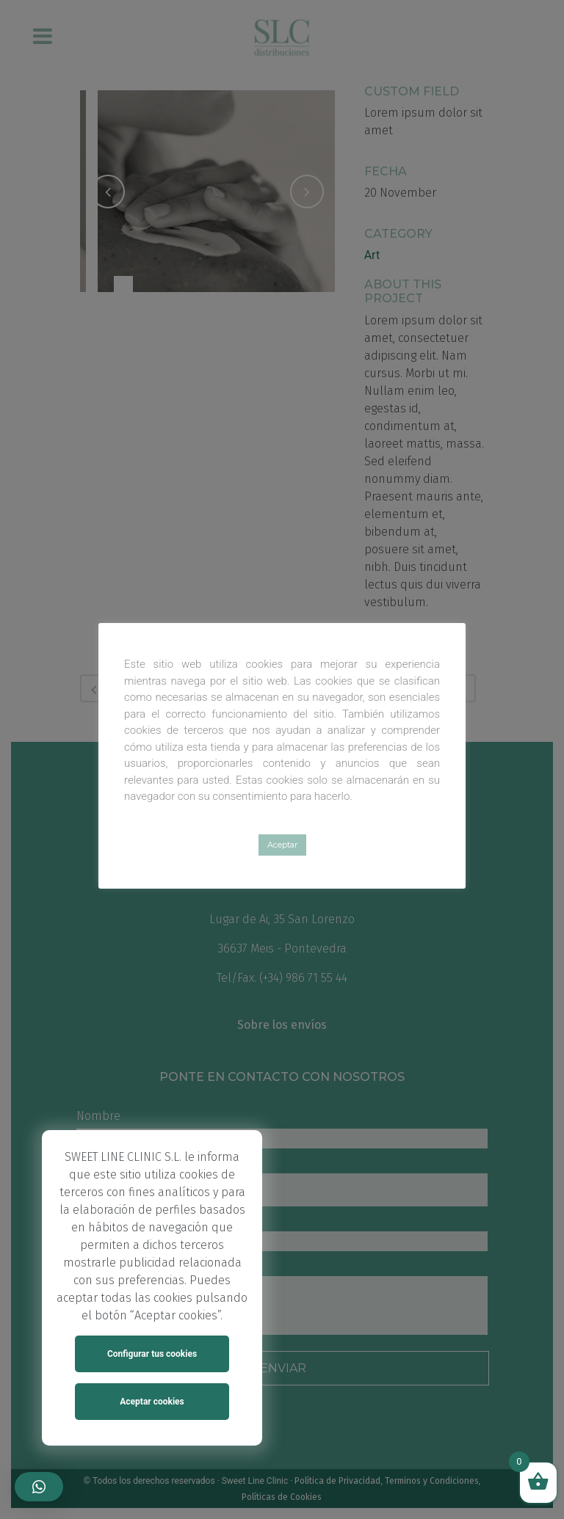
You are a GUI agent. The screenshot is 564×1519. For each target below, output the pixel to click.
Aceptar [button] (282, 844)
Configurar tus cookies (152, 1354)
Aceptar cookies (152, 1401)
